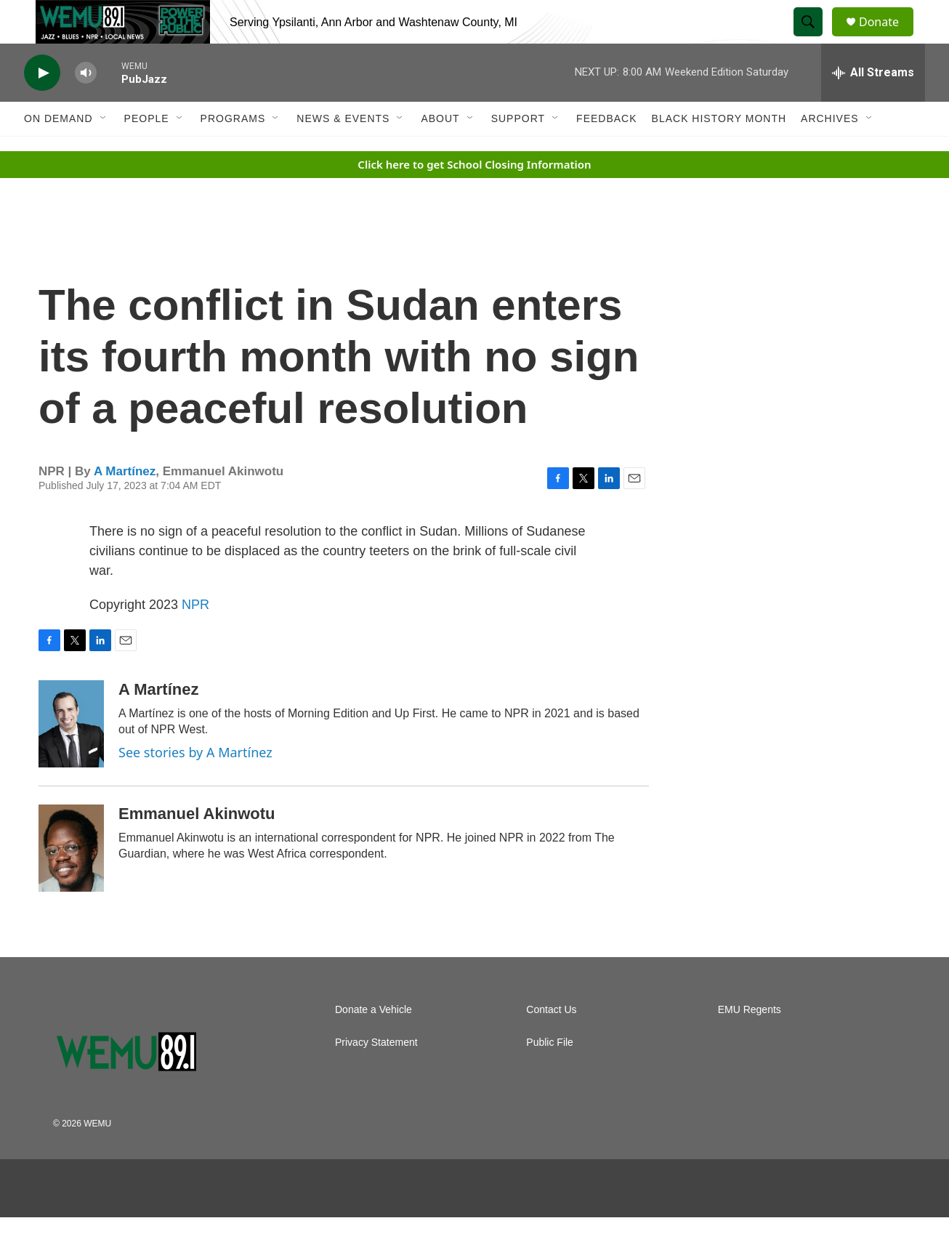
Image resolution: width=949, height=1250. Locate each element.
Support (518, 151)
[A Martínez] (71, 756)
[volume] (85, 105)
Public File (549, 1075)
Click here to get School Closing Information (474, 197)
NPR (195, 637)
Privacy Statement (376, 1075)
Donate (887, 38)
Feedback (606, 151)
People (146, 151)
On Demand (58, 151)
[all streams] (873, 105)
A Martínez (125, 504)
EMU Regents (749, 1042)
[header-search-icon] (814, 38)
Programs (233, 151)
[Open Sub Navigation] (104, 151)
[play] (42, 105)
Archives (830, 151)
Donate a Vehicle (373, 1042)
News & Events (342, 151)
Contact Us (551, 1042)
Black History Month (719, 151)
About (440, 151)
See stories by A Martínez (195, 785)
